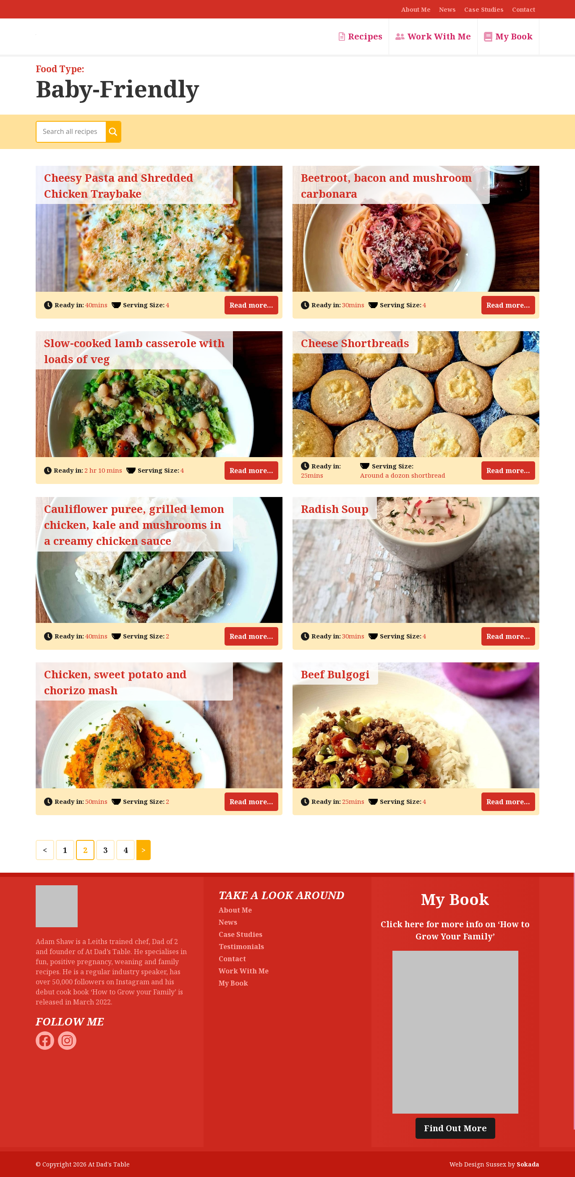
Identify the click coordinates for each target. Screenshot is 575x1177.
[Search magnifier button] (113, 132)
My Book (514, 36)
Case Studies (484, 9)
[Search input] (73, 131)
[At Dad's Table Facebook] (46, 1039)
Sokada (528, 1164)
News (447, 9)
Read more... (251, 305)
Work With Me (439, 36)
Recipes (365, 36)
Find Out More (455, 1128)
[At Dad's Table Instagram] (68, 1039)
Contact (523, 9)
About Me (416, 9)
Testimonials (241, 946)
